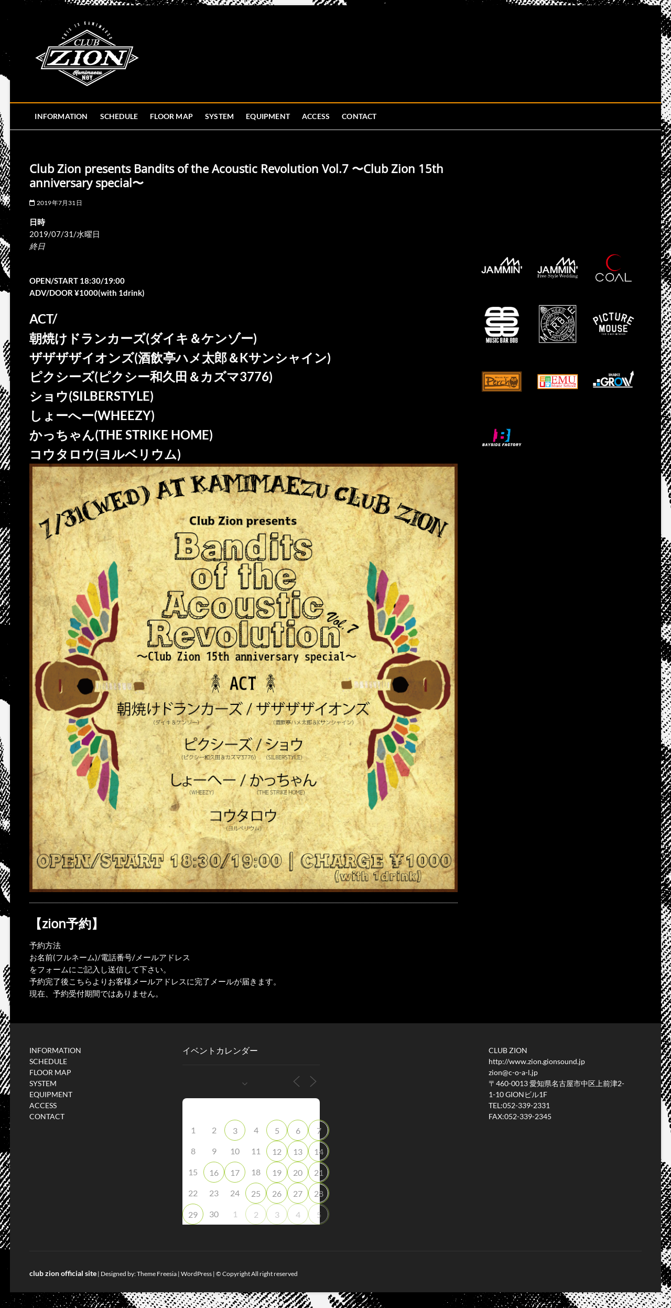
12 (277, 1151)
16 (214, 1172)
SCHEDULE (119, 116)
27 (297, 1193)
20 (297, 1172)
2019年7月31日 (55, 203)
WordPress (196, 1274)
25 (256, 1193)
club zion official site (62, 1273)
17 (235, 1172)
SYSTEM (219, 116)
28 (318, 1193)
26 (277, 1193)
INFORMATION (61, 116)
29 (193, 1214)
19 (277, 1172)
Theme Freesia (157, 1274)
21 (318, 1172)
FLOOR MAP (171, 116)
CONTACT (359, 116)
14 (318, 1151)
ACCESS (316, 116)
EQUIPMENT (268, 116)
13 (297, 1151)
